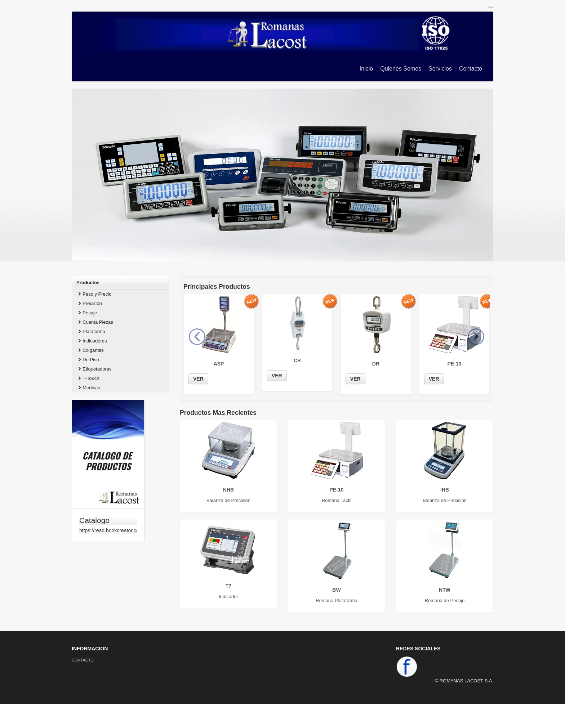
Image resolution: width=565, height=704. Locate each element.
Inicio (366, 69)
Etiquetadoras (94, 369)
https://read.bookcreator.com (108, 530)
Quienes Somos (400, 69)
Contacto (470, 69)
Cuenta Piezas (95, 322)
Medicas (88, 387)
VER (198, 379)
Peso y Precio (94, 294)
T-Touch (88, 378)
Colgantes (90, 350)
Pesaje (87, 312)
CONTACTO (83, 660)
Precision (89, 303)
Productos (87, 282)
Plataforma (91, 331)
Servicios (440, 69)
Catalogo (94, 520)
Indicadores (92, 341)
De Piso (88, 359)
